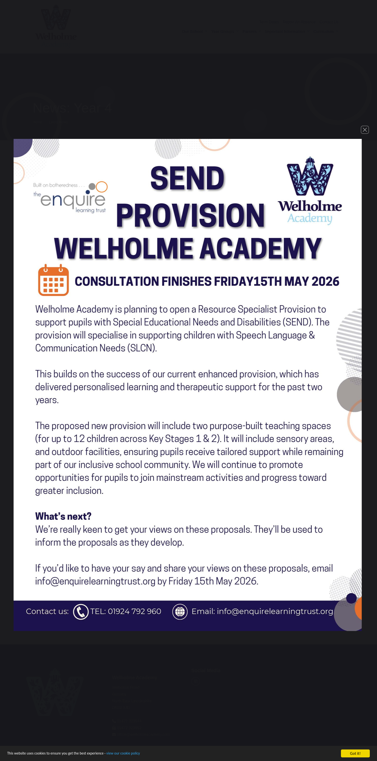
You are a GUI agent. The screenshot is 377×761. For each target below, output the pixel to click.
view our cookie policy (134, 754)
